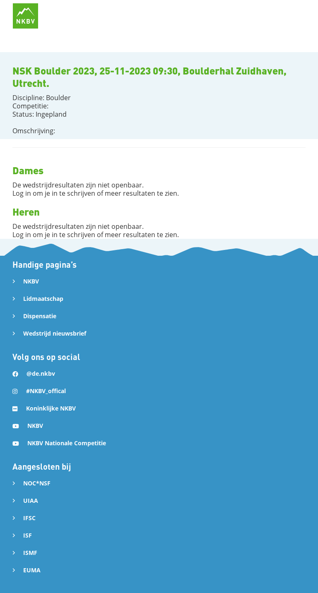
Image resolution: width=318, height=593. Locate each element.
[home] (25, 16)
